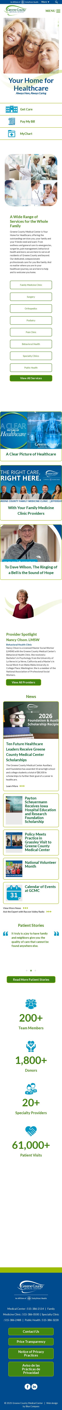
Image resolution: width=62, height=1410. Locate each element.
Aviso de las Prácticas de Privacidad (31, 1368)
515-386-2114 (35, 1308)
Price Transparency (31, 1342)
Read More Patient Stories (31, 979)
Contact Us (31, 1331)
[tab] (26, 970)
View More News (15, 908)
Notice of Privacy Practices (31, 1353)
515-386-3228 (50, 1320)
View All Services (31, 378)
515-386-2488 (12, 1320)
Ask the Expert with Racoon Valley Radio (27, 911)
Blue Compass (32, 1406)
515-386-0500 (30, 1314)
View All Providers (23, 682)
